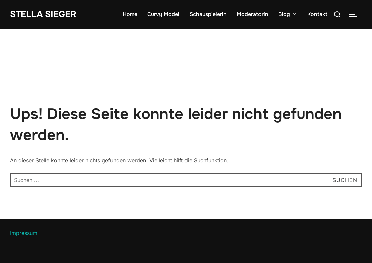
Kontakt (317, 14)
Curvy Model (163, 14)
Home (130, 14)
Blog (287, 14)
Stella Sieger (43, 14)
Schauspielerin (208, 14)
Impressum (24, 233)
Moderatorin (252, 14)
